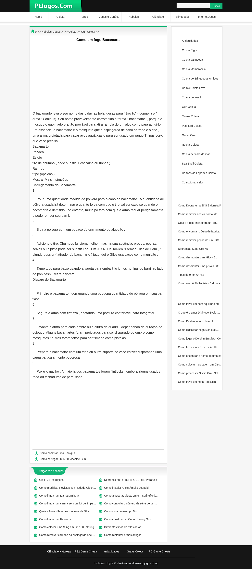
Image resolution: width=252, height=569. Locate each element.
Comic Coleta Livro (193, 88)
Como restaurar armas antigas (123, 535)
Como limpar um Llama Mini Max (59, 495)
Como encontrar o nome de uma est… (199, 355)
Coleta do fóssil (191, 97)
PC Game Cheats (159, 551)
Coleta (60, 16)
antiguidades (111, 551)
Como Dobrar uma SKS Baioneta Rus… (199, 205)
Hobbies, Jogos (51, 31)
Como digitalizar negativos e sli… (198, 329)
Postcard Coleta (192, 125)
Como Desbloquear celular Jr (196, 321)
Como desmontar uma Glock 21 (198, 257)
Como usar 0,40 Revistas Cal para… (199, 283)
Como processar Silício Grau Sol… (199, 373)
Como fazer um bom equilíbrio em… (199, 303)
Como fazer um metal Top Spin (197, 381)
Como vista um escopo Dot (121, 511)
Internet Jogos (207, 16)
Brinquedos (183, 16)
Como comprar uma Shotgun (58, 453)
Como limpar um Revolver (55, 519)
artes (85, 16)
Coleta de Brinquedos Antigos (200, 78)
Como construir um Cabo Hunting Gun (128, 519)
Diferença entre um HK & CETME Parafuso (131, 479)
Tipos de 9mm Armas (191, 274)
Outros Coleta (190, 116)
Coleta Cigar (189, 50)
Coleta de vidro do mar (196, 154)
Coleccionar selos (193, 182)
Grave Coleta (190, 135)
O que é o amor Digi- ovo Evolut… (199, 312)
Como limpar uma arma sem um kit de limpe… (67, 503)
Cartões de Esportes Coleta (199, 173)
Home (38, 16)
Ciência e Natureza (59, 551)
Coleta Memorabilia (194, 69)
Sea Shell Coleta (192, 163)
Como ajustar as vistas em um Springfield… (131, 495)
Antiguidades (190, 40)
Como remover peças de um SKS (199, 240)
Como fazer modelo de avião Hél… (199, 347)
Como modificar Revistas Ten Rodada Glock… (67, 487)
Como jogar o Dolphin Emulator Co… (199, 338)
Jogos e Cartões (109, 16)
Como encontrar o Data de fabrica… (199, 231)
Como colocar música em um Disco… (199, 364)
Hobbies (134, 16)
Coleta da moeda (192, 59)
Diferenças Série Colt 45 (193, 248)
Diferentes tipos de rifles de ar (123, 527)
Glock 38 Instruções (51, 479)
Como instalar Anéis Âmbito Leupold (126, 487)
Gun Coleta (189, 106)
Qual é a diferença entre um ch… (198, 222)
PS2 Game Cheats (86, 551)
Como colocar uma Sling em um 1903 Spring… (68, 527)
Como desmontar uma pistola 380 (199, 266)
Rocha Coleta (190, 144)
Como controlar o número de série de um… (130, 503)
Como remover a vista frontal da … (199, 214)
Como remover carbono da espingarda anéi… (67, 535)
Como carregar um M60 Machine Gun (63, 459)
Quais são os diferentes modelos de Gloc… (65, 511)
